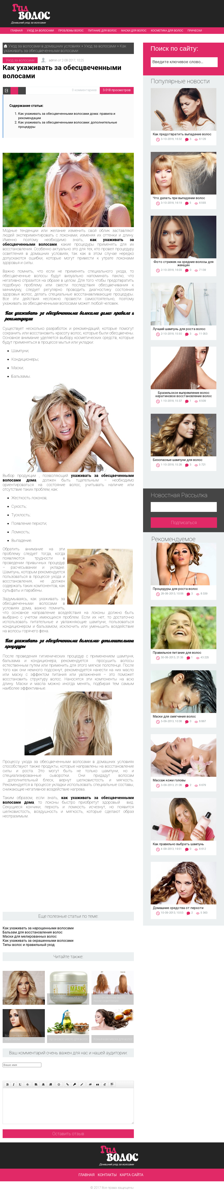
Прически (195, 30)
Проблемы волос (71, 30)
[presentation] (85, 1071)
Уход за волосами (40, 30)
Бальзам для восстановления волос (33, 932)
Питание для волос (102, 30)
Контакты (107, 1175)
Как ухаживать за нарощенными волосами (38, 928)
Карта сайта (132, 1175)
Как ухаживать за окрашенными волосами (38, 941)
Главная (16, 30)
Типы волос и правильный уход (28, 945)
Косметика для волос (167, 30)
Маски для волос (134, 30)
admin (53, 60)
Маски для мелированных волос (30, 936)
